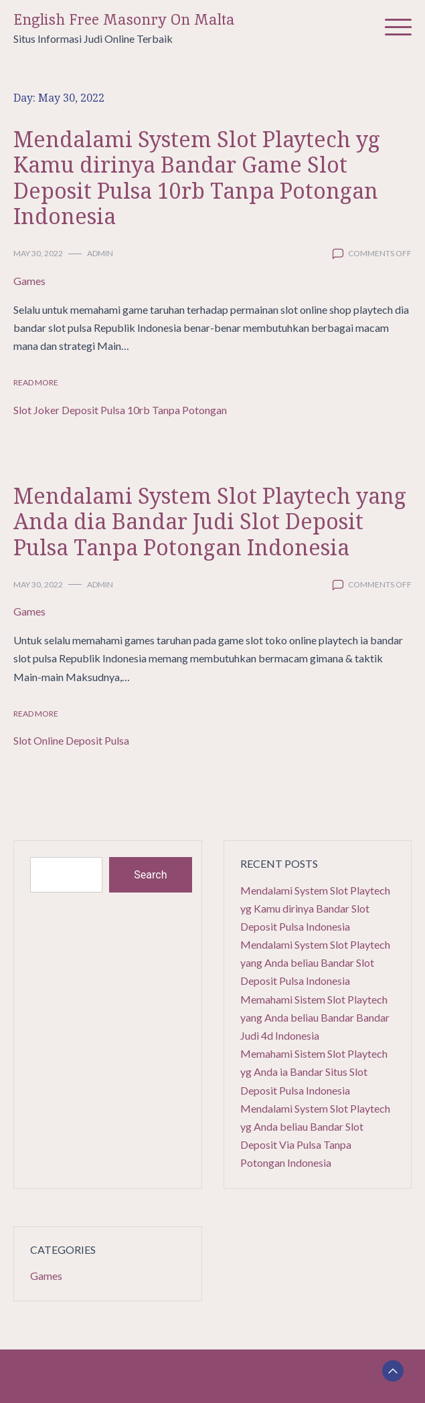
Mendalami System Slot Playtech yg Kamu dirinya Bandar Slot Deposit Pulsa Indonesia (315, 908)
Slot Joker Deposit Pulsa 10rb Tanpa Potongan (120, 409)
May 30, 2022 (38, 253)
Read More (35, 382)
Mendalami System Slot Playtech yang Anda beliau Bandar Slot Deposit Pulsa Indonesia (315, 962)
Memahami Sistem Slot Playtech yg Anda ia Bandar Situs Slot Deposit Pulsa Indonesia (314, 1071)
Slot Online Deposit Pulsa (71, 740)
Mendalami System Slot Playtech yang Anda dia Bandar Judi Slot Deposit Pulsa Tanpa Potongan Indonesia (209, 521)
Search (150, 874)
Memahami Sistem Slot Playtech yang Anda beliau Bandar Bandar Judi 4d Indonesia (315, 1017)
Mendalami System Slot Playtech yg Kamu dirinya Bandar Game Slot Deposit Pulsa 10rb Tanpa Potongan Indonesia (196, 177)
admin (100, 253)
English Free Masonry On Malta (124, 19)
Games (29, 280)
